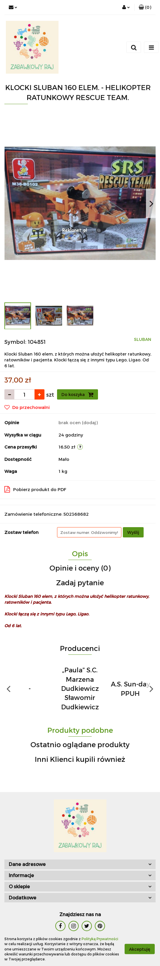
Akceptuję (139, 949)
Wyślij (133, 532)
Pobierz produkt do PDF (35, 489)
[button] (145, 7)
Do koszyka (77, 394)
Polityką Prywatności (100, 939)
